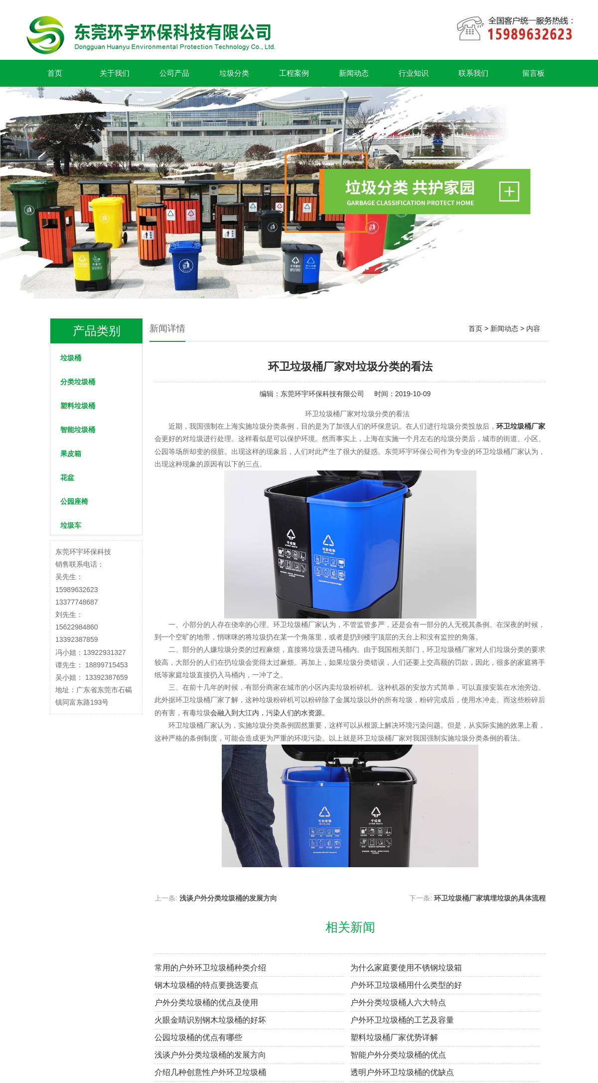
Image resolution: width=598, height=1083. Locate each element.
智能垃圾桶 (77, 430)
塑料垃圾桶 (77, 406)
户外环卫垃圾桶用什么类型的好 (406, 985)
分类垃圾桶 (77, 382)
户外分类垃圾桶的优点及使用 (206, 1002)
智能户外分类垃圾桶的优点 (398, 1055)
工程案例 (294, 73)
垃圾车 (70, 525)
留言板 (533, 73)
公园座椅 (74, 501)
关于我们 (115, 73)
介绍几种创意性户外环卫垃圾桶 (210, 1072)
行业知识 (414, 73)
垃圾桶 (70, 358)
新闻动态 (354, 73)
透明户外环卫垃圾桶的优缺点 (402, 1072)
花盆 (67, 477)
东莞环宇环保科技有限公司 (322, 394)
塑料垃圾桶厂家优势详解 (394, 1037)
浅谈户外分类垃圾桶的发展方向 (228, 898)
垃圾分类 (234, 73)
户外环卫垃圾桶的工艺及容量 (402, 1020)
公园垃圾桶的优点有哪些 (198, 1037)
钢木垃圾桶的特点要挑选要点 (206, 985)
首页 (54, 73)
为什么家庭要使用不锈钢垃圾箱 (406, 967)
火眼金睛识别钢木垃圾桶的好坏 (210, 1020)
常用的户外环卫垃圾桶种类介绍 (210, 967)
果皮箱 (70, 454)
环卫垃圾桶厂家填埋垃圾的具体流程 (490, 898)
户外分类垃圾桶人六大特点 (398, 1002)
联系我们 (473, 73)
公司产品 (174, 73)
